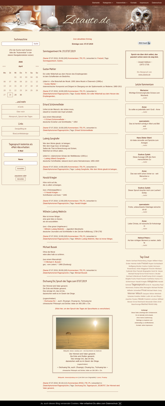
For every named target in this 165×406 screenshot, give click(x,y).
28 (10, 95)
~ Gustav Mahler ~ (50, 84)
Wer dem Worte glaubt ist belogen (103, 169)
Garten (60, 61)
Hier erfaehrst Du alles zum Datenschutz (99, 403)
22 (15, 90)
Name (20, 159)
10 (26, 82)
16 (21, 86)
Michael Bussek (81, 273)
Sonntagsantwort (49, 61)
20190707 (102, 386)
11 (31, 82)
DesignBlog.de (20, 129)
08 (15, 82)
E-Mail (20, 151)
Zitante (45, 58)
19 (37, 86)
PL (84, 58)
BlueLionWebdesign (20, 134)
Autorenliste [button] (121, 3)
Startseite (96, 3)
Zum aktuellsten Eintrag (82, 39)
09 (21, 82)
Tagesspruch (92, 386)
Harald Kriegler (81, 203)
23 (21, 90)
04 (31, 77)
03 (26, 77)
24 (26, 90)
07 (10, 82)
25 (31, 90)
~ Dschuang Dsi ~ (50, 301)
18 (31, 86)
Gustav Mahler (80, 94)
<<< (4, 66)
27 (5, 95)
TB (81, 58)
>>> (37, 66)
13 (5, 86)
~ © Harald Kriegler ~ (51, 192)
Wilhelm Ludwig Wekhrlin (84, 239)
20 (5, 90)
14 (10, 86)
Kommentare (73, 58)
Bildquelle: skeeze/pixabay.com (68, 377)
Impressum (144, 3)
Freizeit (100, 58)
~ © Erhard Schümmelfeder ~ (54, 119)
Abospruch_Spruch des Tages (20, 116)
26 (37, 90)
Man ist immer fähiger (104, 239)
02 (21, 77)
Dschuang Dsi (80, 386)
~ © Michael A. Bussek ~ (52, 262)
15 (15, 86)
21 (10, 90)
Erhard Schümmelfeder (84, 130)
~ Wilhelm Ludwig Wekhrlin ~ (54, 229)
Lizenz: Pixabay (102, 377)
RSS (81, 383)
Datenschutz (157, 3)
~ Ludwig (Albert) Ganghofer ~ (55, 158)
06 (5, 82)
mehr (145, 98)
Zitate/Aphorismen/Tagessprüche (56, 94)
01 (15, 77)
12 (37, 82)
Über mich (21, 112)
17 (26, 86)
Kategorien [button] (108, 3)
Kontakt (134, 3)
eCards (20, 107)
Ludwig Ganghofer (82, 169)
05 (37, 77)
